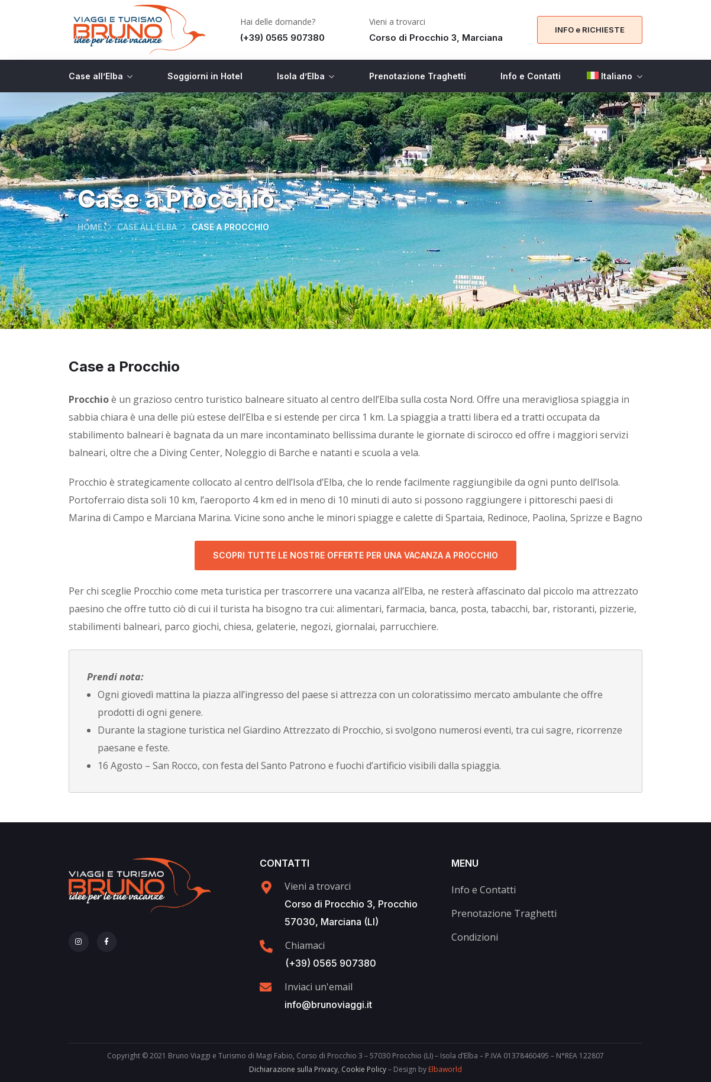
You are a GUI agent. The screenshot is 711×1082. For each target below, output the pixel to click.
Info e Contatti (530, 76)
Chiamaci (305, 945)
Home (89, 227)
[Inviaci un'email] (266, 987)
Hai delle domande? (277, 21)
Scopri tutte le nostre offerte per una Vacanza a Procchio (355, 555)
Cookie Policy (363, 1069)
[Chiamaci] (266, 946)
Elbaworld (445, 1069)
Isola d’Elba (301, 76)
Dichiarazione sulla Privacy (293, 1069)
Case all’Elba (96, 76)
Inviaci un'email (319, 986)
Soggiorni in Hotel (205, 76)
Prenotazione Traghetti (417, 76)
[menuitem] (614, 76)
